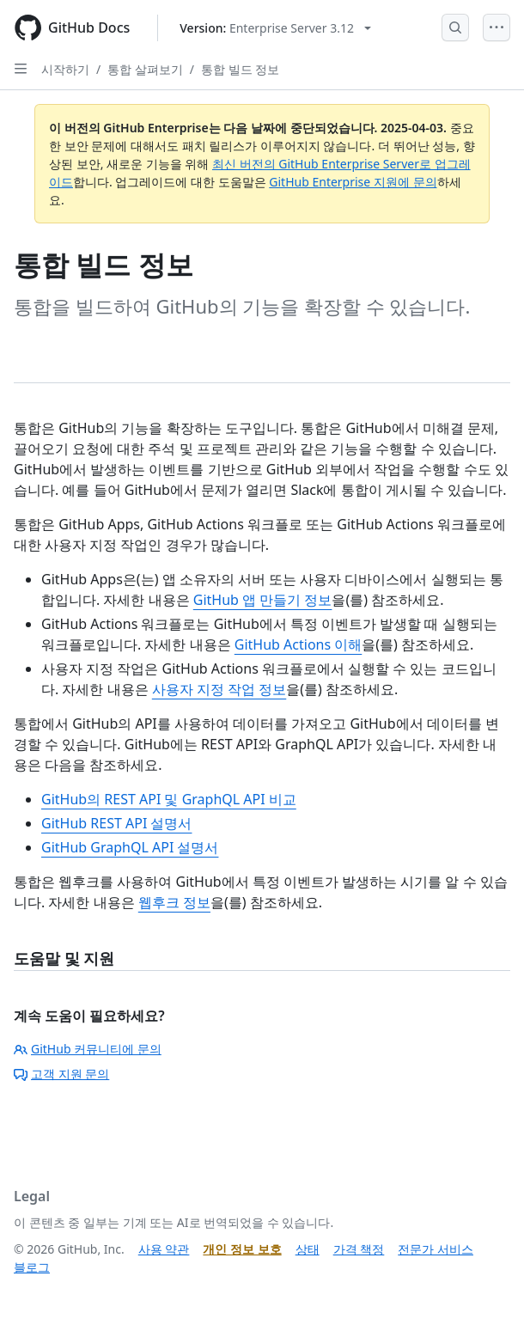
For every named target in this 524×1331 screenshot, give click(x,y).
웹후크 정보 (174, 902)
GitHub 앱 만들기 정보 (262, 599)
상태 (308, 1249)
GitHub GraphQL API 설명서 (129, 847)
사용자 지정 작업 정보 (219, 689)
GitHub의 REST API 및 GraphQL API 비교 (168, 799)
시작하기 (65, 69)
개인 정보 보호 (242, 1249)
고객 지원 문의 (61, 1073)
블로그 (32, 1267)
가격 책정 (359, 1249)
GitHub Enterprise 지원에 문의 (352, 182)
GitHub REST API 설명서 (116, 823)
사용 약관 (164, 1249)
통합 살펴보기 (145, 69)
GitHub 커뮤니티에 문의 (87, 1049)
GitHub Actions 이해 (299, 644)
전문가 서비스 (435, 1249)
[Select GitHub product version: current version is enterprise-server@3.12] (275, 28)
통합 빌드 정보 (240, 69)
